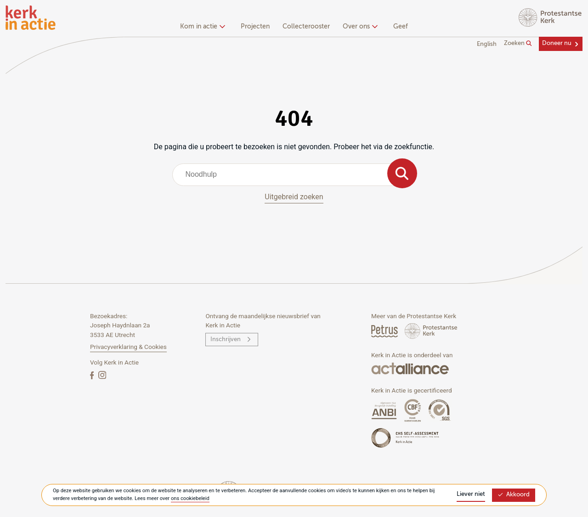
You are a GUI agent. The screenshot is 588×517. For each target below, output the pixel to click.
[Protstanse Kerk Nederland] (431, 331)
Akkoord (514, 495)
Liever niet (471, 494)
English (487, 44)
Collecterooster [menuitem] (306, 26)
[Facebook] (93, 375)
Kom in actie (201, 26)
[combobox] (294, 174)
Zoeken (518, 43)
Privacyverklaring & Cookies (128, 346)
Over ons (359, 26)
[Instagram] (102, 375)
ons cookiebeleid (190, 498)
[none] (204, 27)
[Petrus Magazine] (385, 331)
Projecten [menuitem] (255, 26)
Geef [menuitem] (400, 26)
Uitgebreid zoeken (294, 196)
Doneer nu (556, 43)
